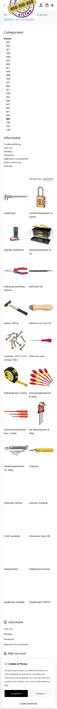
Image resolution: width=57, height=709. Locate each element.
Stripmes (34, 466)
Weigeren (40, 693)
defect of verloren (38, 14)
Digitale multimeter (14, 249)
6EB (8, 108)
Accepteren (16, 693)
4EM (8, 64)
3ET (8, 49)
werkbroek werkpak (14, 602)
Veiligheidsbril (11, 569)
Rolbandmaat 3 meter (15, 393)
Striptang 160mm (13, 502)
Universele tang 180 (39, 536)
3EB (8, 42)
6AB (8, 100)
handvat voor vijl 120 (40, 323)
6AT (8, 104)
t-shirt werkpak (12, 536)
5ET (8, 89)
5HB (8, 93)
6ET (8, 111)
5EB (8, 86)
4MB (8, 75)
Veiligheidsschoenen (39, 569)
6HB (8, 115)
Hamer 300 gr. (11, 323)
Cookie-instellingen (28, 703)
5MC (8, 97)
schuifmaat (10, 213)
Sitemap (8, 166)
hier (6, 685)
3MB (8, 56)
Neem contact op (12, 162)
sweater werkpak (38, 502)
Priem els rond (36, 356)
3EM (8, 46)
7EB (8, 126)
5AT (8, 82)
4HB (8, 71)
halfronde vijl (35, 286)
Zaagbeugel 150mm (39, 602)
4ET (8, 67)
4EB (8, 60)
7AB (8, 122)
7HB (8, 129)
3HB (8, 53)
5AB (8, 78)
